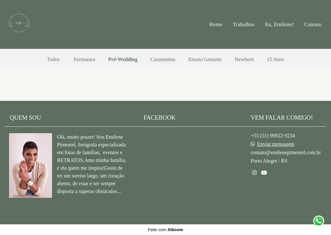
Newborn (244, 59)
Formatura (84, 59)
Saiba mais (78, 206)
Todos (53, 59)
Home (215, 24)
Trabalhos (243, 24)
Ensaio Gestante (205, 59)
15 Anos (275, 59)
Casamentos (162, 59)
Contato (313, 24)
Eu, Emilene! (279, 24)
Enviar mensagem (275, 144)
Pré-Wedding (123, 59)
